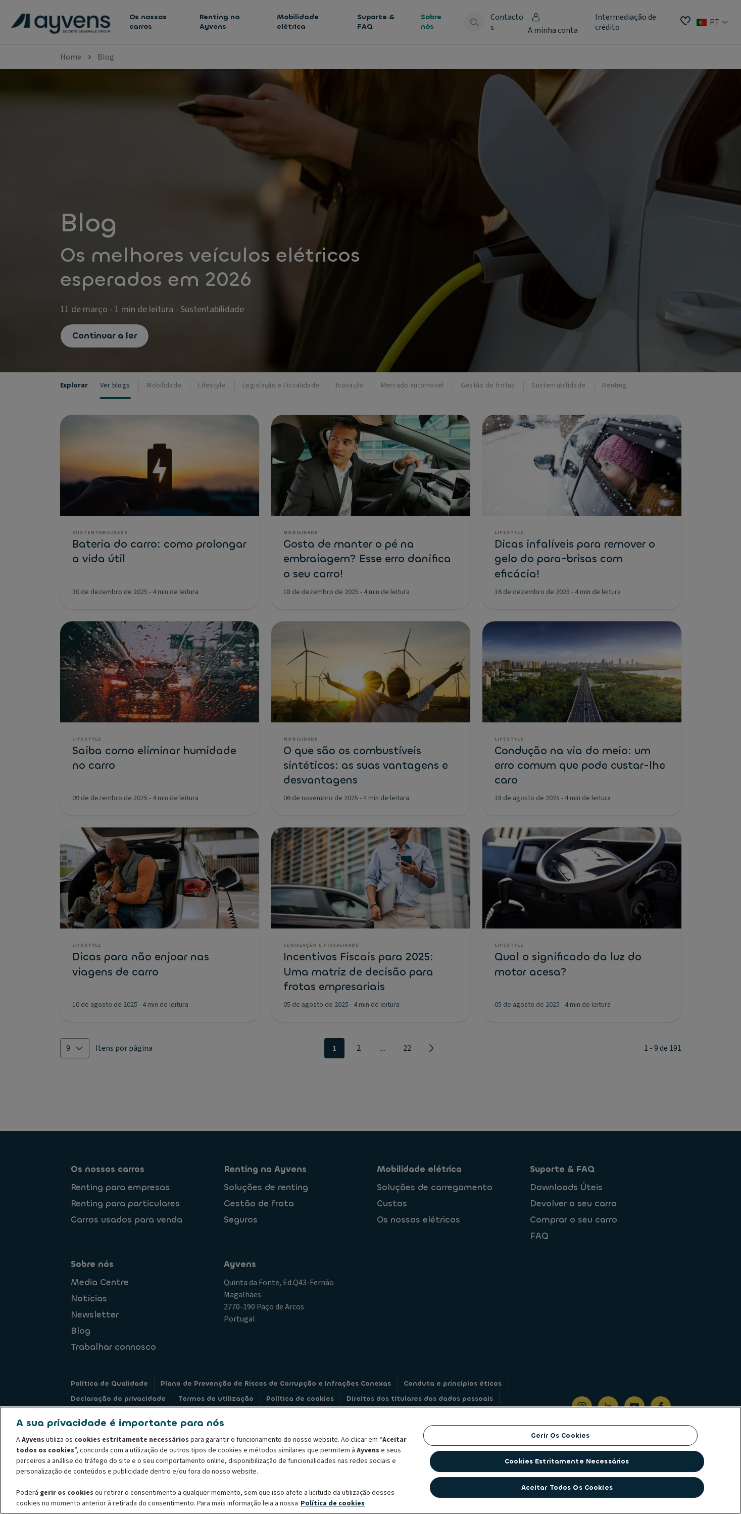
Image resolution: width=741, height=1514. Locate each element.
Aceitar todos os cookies (567, 1487)
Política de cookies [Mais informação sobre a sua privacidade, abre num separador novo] (333, 1503)
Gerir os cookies (560, 1435)
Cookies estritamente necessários (567, 1461)
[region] (370, 1460)
